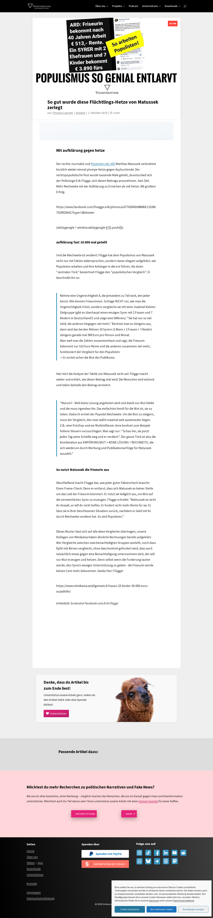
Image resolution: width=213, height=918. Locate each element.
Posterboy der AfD (103, 164)
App (40, 863)
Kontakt (32, 883)
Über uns (100, 6)
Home (30, 851)
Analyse (80, 113)
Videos (31, 863)
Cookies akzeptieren (129, 909)
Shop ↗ (130, 813)
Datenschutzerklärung (183, 900)
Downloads (171, 6)
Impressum (154, 900)
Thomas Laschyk (63, 113)
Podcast (133, 6)
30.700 (172, 23)
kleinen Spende (148, 801)
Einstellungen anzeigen (193, 909)
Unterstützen (150, 6)
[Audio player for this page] (106, 131)
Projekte (117, 6)
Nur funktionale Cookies (161, 909)
